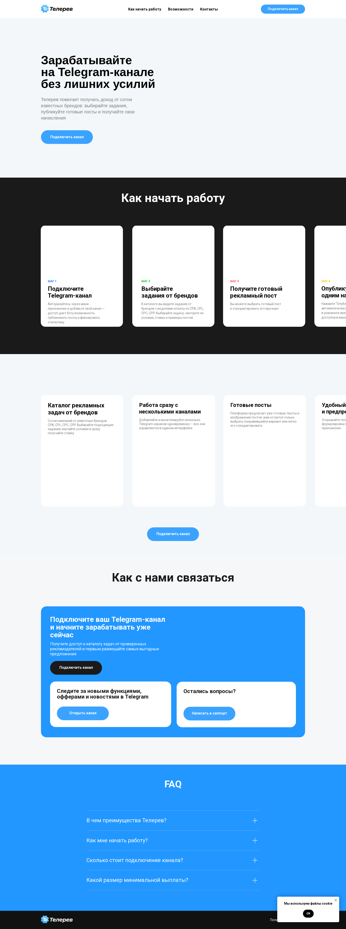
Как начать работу (144, 9)
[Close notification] (335, 900)
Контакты (209, 9)
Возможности (180, 9)
